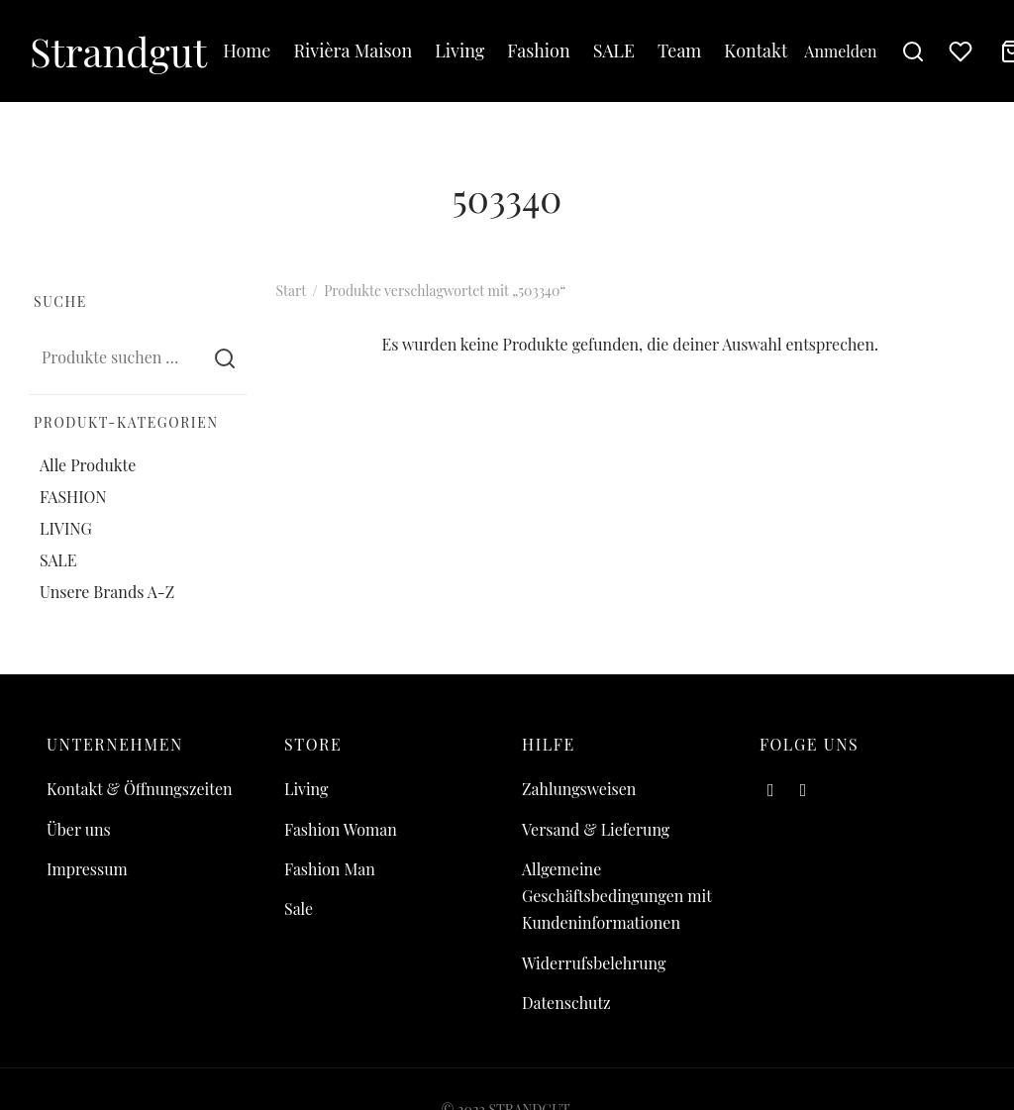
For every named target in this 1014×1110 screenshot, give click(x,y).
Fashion (538, 50)
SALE (614, 50)
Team (679, 50)
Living (459, 50)
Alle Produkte (88, 464)
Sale (298, 908)
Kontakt (755, 50)
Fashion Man (329, 868)
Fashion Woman (340, 829)
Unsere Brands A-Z (107, 591)
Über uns (79, 829)
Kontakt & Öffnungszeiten (140, 788)
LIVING (66, 528)
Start (291, 290)
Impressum (87, 868)
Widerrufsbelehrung (593, 963)
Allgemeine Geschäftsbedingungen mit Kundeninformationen (617, 895)
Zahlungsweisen (579, 788)
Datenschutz (566, 1002)
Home (246, 50)
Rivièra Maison (352, 50)
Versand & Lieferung (595, 829)
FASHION (73, 496)
